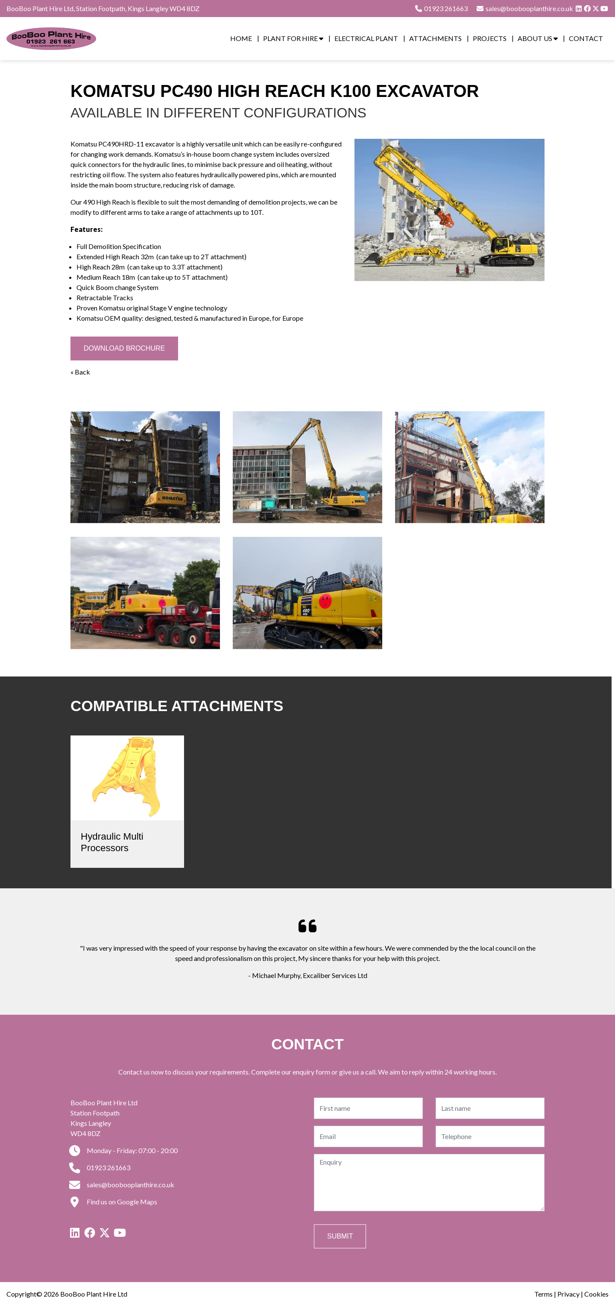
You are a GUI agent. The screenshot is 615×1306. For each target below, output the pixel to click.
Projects (490, 38)
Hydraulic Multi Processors (112, 842)
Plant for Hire (293, 38)
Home (241, 38)
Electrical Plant (366, 38)
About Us (538, 38)
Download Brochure (124, 348)
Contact (586, 38)
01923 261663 (441, 8)
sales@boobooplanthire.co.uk (122, 1184)
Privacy (568, 1294)
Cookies (596, 1294)
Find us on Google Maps (113, 1202)
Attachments (435, 38)
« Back (80, 372)
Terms (543, 1294)
